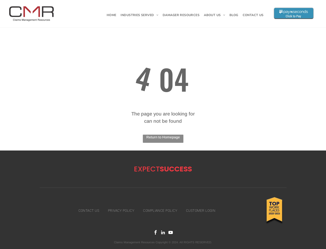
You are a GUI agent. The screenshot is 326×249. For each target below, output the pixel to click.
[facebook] (155, 233)
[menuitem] (111, 15)
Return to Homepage (163, 137)
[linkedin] (163, 233)
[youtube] (170, 233)
